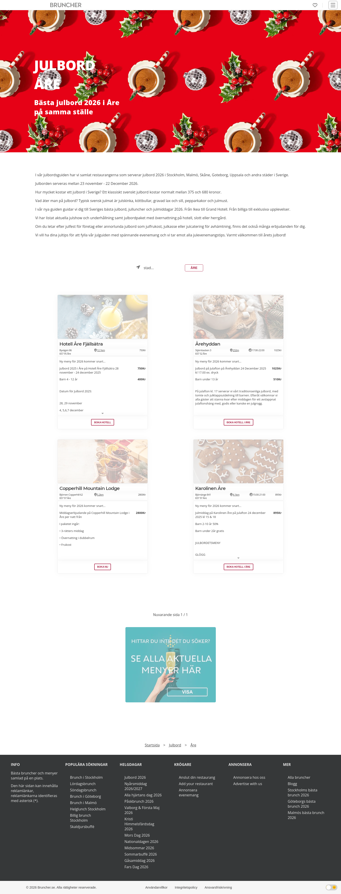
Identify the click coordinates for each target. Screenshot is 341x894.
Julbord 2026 (135, 777)
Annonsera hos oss (249, 777)
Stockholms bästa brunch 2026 (302, 793)
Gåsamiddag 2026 (140, 860)
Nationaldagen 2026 (141, 841)
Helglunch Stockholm (88, 809)
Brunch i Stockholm (86, 777)
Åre (193, 268)
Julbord (175, 745)
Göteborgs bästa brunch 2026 (301, 804)
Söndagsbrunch (83, 790)
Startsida (152, 745)
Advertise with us (247, 783)
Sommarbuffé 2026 (141, 854)
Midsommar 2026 (139, 847)
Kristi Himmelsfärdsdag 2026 (139, 823)
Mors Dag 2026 (137, 835)
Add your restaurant (196, 783)
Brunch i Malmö (83, 802)
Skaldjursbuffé (82, 826)
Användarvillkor (156, 887)
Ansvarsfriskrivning (218, 887)
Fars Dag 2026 (136, 866)
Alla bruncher (299, 777)
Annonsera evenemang (189, 793)
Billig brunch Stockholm (80, 818)
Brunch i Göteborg (85, 796)
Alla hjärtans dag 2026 (143, 795)
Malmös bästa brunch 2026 (306, 815)
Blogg (292, 783)
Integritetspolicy (186, 887)
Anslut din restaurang (197, 777)
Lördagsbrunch (83, 783)
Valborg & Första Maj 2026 (142, 810)
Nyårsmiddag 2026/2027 (136, 786)
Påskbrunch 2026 (139, 801)
